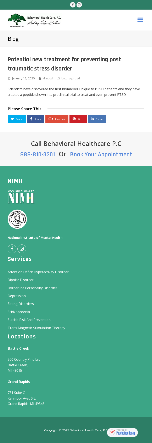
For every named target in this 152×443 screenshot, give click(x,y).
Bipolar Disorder (21, 280)
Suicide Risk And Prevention (29, 319)
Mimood (48, 78)
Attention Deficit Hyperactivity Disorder (38, 272)
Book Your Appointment (101, 154)
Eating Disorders (21, 303)
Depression (17, 296)
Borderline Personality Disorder (32, 288)
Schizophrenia (19, 312)
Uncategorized (70, 78)
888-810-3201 (37, 154)
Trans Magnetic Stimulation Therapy (36, 328)
